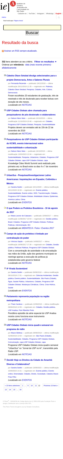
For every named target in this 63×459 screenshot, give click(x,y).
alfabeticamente (9, 68)
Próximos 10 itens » (51, 386)
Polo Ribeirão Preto (26, 310)
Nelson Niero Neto (18, 118)
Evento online (27, 193)
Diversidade (18, 374)
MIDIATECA (27, 228)
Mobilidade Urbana (41, 196)
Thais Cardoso (16, 304)
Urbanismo (34, 157)
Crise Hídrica (50, 285)
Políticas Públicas (21, 248)
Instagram (40, 13)
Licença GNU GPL (25, 403)
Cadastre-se (22, 13)
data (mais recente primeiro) (38, 65)
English (58, 13)
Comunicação (13, 342)
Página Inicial (18, 20)
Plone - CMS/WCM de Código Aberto (16, 401)
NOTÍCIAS (27, 105)
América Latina (14, 199)
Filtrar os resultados (44, 62)
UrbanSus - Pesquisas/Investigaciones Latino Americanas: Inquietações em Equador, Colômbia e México (32, 179)
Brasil (10, 222)
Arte (43, 89)
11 (36, 386)
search (58, 17)
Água (10, 282)
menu (4, 17)
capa (46, 160)
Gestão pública (52, 219)
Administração (21, 225)
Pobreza (49, 86)
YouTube (32, 13)
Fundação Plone (49, 401)
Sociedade (41, 374)
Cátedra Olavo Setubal (17, 89)
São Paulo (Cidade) (48, 278)
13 (6, 390)
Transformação (44, 193)
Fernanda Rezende (18, 83)
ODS (35, 193)
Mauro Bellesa (16, 333)
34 (20, 390)
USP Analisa (13, 310)
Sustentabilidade (48, 124)
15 (14, 390)
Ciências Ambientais (44, 275)
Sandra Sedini (16, 187)
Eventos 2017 (47, 228)
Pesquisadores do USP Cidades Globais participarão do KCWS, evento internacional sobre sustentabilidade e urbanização (32, 143)
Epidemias (54, 196)
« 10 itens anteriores (12, 386)
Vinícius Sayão (17, 241)
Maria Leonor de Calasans (21, 216)
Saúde (10, 288)
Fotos (37, 228)
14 (10, 390)
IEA (29, 225)
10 (32, 386)
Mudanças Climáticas (30, 285)
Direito (33, 374)
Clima (23, 199)
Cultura (49, 89)
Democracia (12, 93)
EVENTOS (27, 202)
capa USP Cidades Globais (32, 160)
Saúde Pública (18, 282)
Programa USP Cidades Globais (20, 124)
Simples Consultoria (32, 407)
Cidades (38, 89)
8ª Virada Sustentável (17, 268)
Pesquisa (30, 89)
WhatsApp (49, 13)
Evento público (42, 190)
